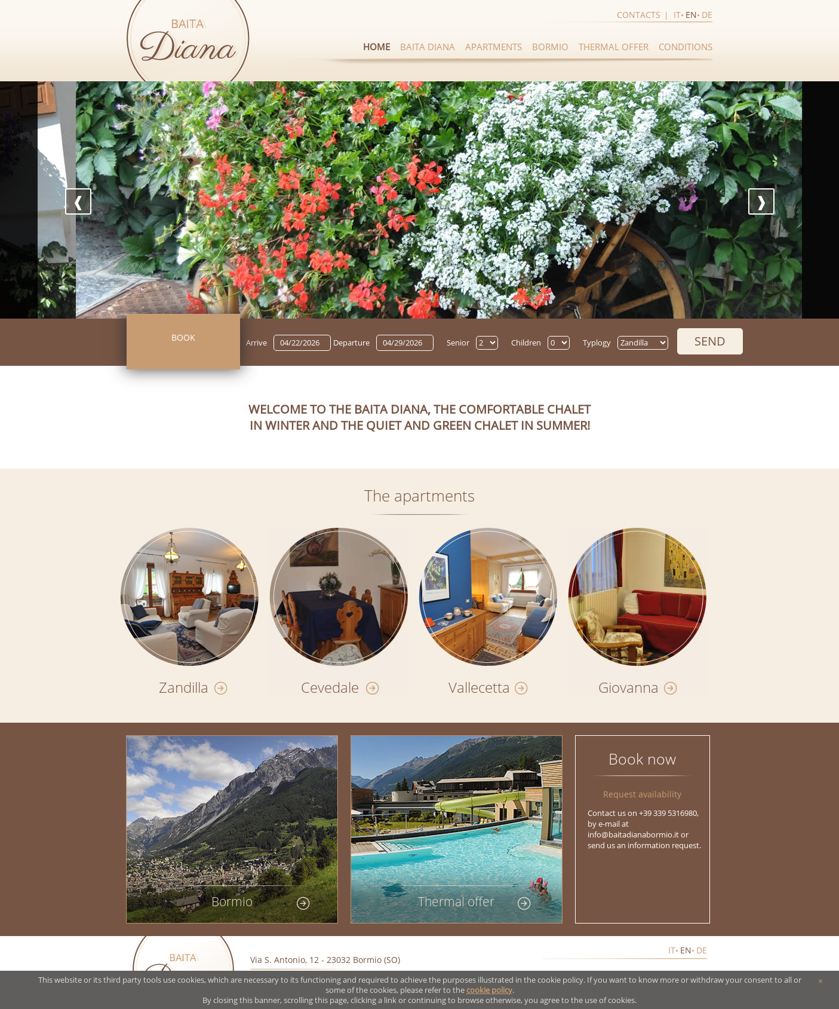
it (677, 14)
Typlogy (597, 342)
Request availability (642, 794)
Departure (351, 342)
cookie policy (489, 990)
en (691, 14)
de (707, 14)
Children (526, 342)
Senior (458, 342)
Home (376, 47)
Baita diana (427, 47)
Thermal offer (614, 47)
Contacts (638, 14)
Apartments (493, 47)
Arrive (256, 342)
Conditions (685, 47)
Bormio (550, 47)
